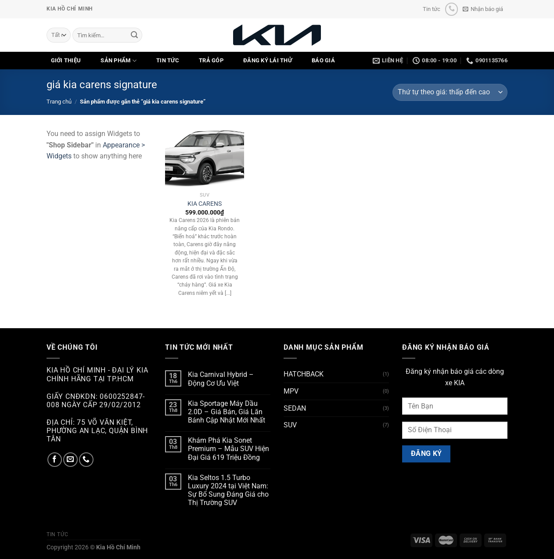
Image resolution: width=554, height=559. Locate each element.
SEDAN (295, 408)
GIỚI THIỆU (66, 60)
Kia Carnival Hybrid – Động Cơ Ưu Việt (221, 378)
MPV (291, 391)
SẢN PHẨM (119, 61)
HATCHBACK (304, 374)
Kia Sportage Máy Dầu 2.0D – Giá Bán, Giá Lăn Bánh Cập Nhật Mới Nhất (226, 411)
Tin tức (431, 9)
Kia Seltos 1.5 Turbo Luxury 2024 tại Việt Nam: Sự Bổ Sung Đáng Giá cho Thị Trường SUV (228, 490)
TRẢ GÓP (211, 60)
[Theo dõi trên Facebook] (54, 459)
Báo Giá (323, 60)
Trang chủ (59, 101)
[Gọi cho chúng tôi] (451, 9)
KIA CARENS (204, 204)
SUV (290, 425)
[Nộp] (134, 35)
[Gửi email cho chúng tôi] (70, 459)
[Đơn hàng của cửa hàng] (449, 92)
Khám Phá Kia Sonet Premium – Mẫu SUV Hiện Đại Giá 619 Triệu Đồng (228, 448)
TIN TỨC (167, 60)
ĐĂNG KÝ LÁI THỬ (267, 60)
